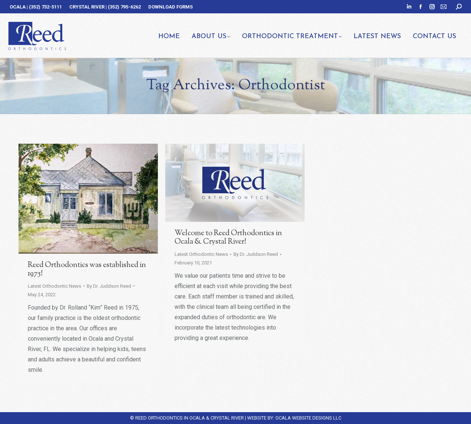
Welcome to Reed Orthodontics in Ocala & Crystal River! (228, 237)
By (109, 286)
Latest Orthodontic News (54, 286)
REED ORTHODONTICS (159, 418)
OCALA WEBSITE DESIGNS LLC (308, 418)
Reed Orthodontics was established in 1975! (87, 269)
